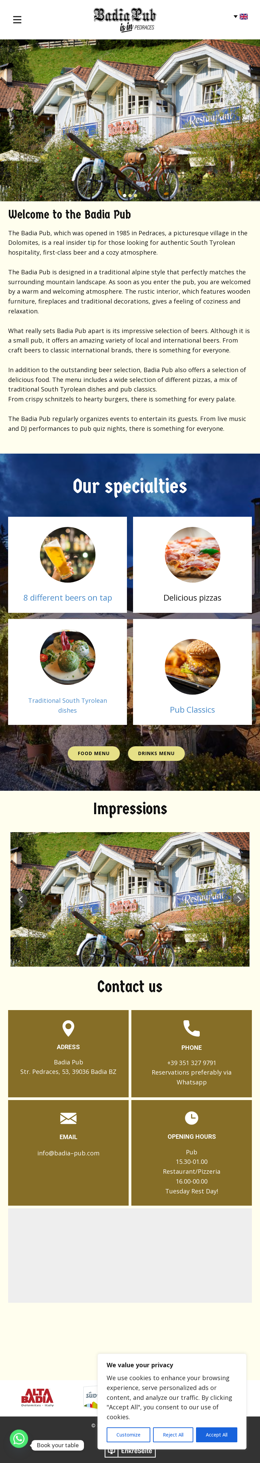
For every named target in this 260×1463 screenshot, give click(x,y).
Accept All (217, 1434)
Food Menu (94, 753)
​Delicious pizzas (192, 597)
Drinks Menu (156, 753)
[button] (20, 899)
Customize (128, 1434)
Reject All (173, 1434)
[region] (172, 1401)
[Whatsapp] (19, 1445)
